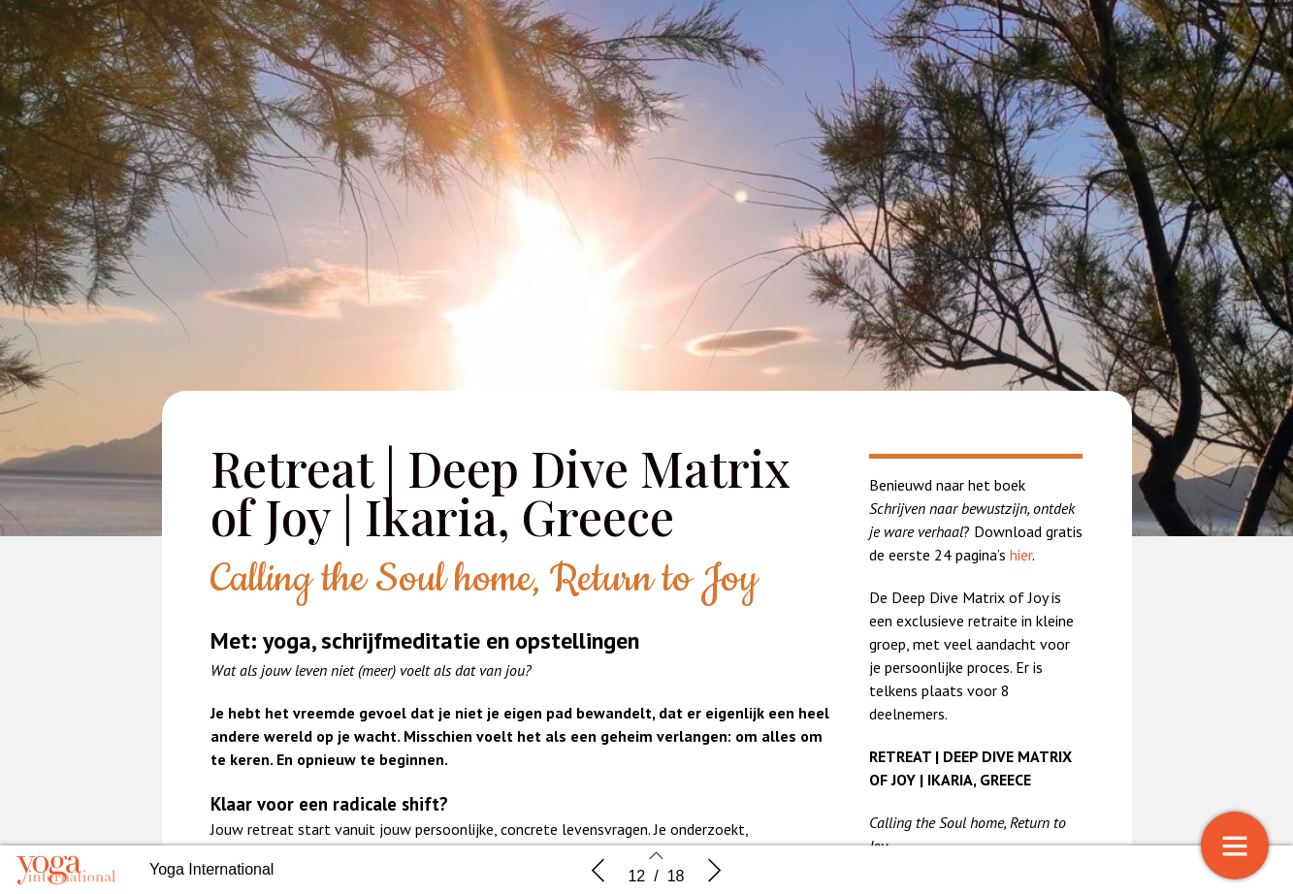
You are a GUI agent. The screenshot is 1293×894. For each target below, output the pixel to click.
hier (1021, 554)
